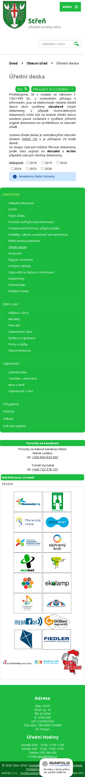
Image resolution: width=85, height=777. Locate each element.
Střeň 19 (29, 139)
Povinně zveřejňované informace (31, 222)
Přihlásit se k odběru (53, 89)
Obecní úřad (37, 63)
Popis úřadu (16, 216)
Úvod (13, 63)
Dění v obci (10, 304)
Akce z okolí (16, 385)
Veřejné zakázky (19, 266)
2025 (33, 168)
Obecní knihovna (19, 350)
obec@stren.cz (47, 756)
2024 (17, 168)
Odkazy (8, 418)
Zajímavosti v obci (20, 391)
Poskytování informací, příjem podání (33, 228)
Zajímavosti (11, 363)
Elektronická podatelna (24, 241)
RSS (22, 89)
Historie (8, 411)
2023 (63, 163)
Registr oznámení (20, 260)
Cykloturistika (17, 372)
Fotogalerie (11, 404)
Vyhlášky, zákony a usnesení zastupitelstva (38, 234)
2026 (48, 168)
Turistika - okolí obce (22, 378)
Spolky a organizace (22, 338)
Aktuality (14, 319)
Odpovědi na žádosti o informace (31, 272)
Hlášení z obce (18, 313)
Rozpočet (15, 253)
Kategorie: (16, 162)
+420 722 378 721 (45, 469)
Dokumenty (16, 278)
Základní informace (21, 203)
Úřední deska (17, 247)
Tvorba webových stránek (37, 773)
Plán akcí (14, 325)
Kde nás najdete (14, 426)
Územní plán (16, 285)
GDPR (12, 209)
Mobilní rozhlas (18, 291)
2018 (33, 163)
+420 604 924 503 (45, 457)
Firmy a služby (18, 344)
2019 (48, 163)
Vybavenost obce (20, 331)
